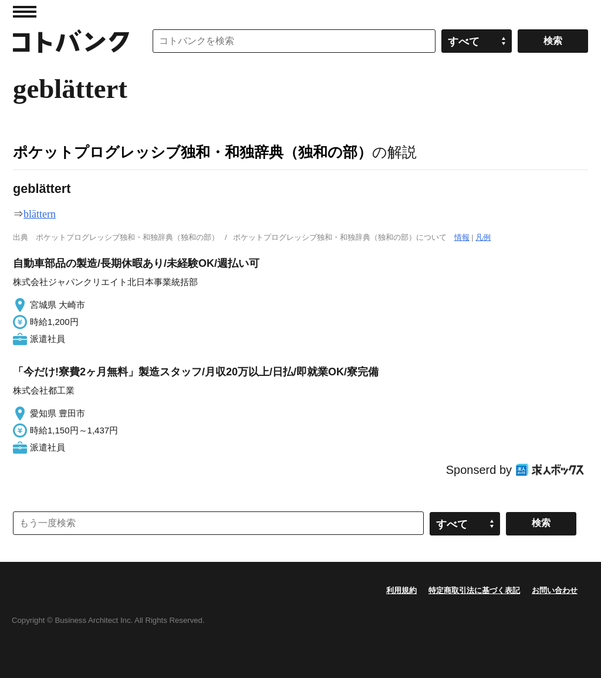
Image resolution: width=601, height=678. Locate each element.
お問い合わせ (555, 590)
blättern (39, 214)
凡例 (483, 237)
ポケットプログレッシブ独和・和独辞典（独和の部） (192, 152)
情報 (462, 237)
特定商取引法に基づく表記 (474, 590)
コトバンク (71, 41)
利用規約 (401, 590)
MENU (24, 11)
